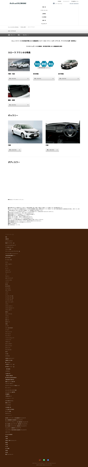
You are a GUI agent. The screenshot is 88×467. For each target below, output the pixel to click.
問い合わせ (8, 387)
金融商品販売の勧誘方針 (9, 379)
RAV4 (6, 284)
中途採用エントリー (9, 364)
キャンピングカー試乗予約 (10, 392)
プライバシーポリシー (9, 383)
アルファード (7, 270)
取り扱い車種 (8, 259)
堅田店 (6, 436)
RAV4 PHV (7, 286)
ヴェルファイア (8, 272)
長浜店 (6, 452)
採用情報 (7, 356)
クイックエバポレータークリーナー (11, 253)
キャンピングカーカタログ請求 (11, 390)
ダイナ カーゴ (7, 333)
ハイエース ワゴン (8, 280)
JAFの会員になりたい (9, 400)
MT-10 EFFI (8, 257)
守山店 (6, 444)
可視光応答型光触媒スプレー (10, 255)
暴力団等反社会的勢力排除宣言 (11, 377)
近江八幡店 (7, 448)
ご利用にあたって (8, 396)
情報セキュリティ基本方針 (10, 381)
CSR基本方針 (7, 373)
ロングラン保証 (8, 411)
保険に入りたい (8, 402)
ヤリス (6, 262)
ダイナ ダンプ (8, 335)
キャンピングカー (8, 349)
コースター (7, 329)
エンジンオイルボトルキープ (10, 245)
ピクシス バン (7, 347)
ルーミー (7, 268)
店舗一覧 (7, 432)
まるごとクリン (8, 413)
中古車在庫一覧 (8, 407)
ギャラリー (25, 35)
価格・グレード (11, 35)
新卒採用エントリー (9, 366)
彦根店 (6, 450)
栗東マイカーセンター (9, 454)
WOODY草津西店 (8, 434)
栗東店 (6, 442)
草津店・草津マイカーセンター (11, 440)
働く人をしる (7, 362)
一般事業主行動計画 (9, 375)
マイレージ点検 (8, 249)
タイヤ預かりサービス (9, 247)
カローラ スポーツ (8, 264)
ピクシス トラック (8, 345)
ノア (6, 274)
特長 (19, 35)
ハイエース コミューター (9, 337)
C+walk (6, 353)
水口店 (6, 446)
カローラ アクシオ (12, 31)
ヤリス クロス (7, 288)
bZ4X (6, 351)
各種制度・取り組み (9, 360)
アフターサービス (9, 234)
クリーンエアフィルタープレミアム (11, 251)
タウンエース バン (8, 331)
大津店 (6, 438)
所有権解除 (7, 394)
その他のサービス (9, 398)
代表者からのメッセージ (9, 358)
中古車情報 (8, 405)
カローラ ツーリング (9, 278)
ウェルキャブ (8, 415)
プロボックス (7, 341)
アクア (6, 266)
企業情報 (7, 371)
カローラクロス (8, 290)
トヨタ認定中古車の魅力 (9, 409)
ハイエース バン (8, 339)
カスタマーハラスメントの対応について (12, 385)
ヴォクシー (7, 276)
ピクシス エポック (8, 343)
